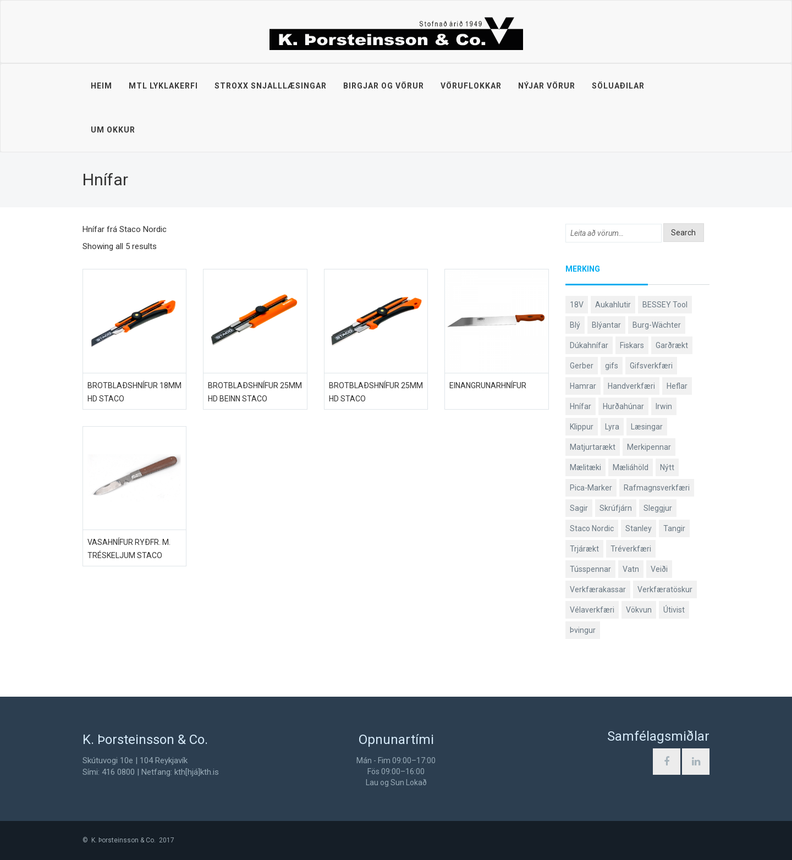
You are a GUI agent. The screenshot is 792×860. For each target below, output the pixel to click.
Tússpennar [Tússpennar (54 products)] (590, 569)
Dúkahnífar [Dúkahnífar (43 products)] (589, 345)
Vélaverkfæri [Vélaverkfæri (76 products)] (592, 609)
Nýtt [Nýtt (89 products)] (667, 467)
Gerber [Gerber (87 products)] (581, 365)
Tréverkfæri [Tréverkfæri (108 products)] (630, 548)
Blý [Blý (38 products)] (575, 325)
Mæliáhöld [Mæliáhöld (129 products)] (630, 467)
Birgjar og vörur (383, 85)
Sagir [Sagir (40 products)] (579, 508)
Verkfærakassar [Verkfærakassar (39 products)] (598, 589)
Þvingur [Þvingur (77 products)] (583, 630)
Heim (101, 85)
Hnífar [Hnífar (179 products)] (580, 406)
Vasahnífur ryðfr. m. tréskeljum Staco (128, 549)
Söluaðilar (618, 85)
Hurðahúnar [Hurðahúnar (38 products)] (623, 406)
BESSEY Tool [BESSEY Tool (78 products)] (665, 304)
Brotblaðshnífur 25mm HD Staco (376, 392)
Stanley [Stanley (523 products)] (638, 528)
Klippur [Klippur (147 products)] (581, 426)
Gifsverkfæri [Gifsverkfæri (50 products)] (651, 365)
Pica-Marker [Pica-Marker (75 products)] (591, 487)
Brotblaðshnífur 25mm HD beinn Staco (255, 392)
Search (683, 232)
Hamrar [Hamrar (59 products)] (583, 386)
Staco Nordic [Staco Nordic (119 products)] (592, 528)
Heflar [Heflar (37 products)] (677, 386)
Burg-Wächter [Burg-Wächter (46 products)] (656, 325)
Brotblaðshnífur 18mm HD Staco (134, 392)
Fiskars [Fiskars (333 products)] (632, 345)
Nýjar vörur (546, 85)
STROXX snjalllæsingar (271, 85)
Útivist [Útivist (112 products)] (674, 609)
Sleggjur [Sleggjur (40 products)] (658, 508)
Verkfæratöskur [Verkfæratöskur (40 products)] (664, 589)
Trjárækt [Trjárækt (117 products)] (584, 548)
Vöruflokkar (471, 85)
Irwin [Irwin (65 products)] (664, 406)
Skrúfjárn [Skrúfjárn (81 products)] (616, 508)
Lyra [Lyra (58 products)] (612, 426)
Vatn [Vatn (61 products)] (631, 569)
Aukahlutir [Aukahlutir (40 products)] (613, 304)
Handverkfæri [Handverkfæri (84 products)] (631, 386)
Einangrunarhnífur (487, 385)
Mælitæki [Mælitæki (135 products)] (585, 467)
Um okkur (113, 129)
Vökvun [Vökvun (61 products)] (639, 609)
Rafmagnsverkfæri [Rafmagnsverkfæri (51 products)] (657, 487)
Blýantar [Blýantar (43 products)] (606, 325)
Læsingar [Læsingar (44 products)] (647, 426)
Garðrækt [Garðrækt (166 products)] (672, 345)
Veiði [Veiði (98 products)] (659, 569)
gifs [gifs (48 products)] (611, 365)
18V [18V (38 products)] (577, 304)
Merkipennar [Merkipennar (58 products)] (649, 447)
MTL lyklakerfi (163, 85)
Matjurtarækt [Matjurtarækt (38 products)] (592, 447)
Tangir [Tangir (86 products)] (674, 528)
